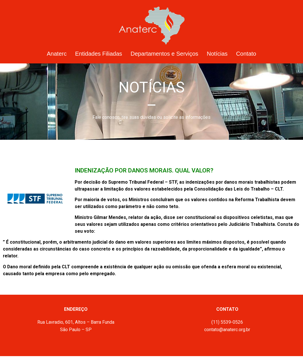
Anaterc (57, 54)
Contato (246, 54)
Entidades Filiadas (98, 54)
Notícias (217, 54)
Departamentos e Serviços (164, 54)
